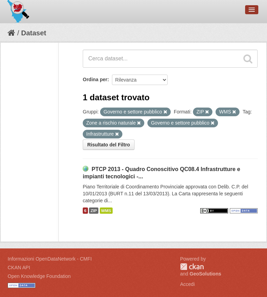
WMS (106, 210)
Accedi (187, 284)
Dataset (33, 33)
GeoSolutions (205, 274)
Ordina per (95, 79)
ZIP (93, 210)
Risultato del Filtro (108, 144)
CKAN (192, 266)
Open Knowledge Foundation (39, 276)
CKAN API (19, 267)
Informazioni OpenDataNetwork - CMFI (50, 259)
